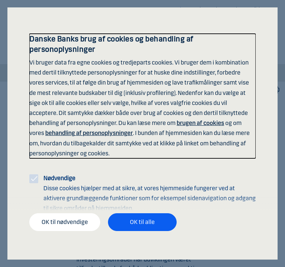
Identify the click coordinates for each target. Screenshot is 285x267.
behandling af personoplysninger (89, 132)
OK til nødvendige (65, 221)
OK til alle (142, 221)
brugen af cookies (200, 122)
